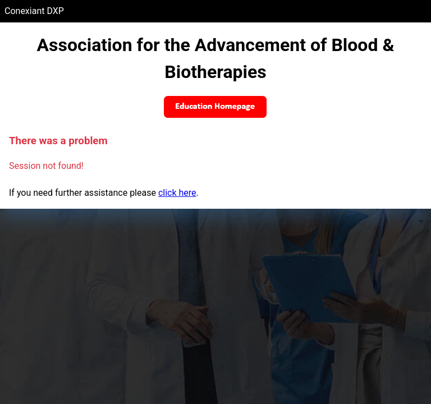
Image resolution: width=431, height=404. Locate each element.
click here (177, 192)
